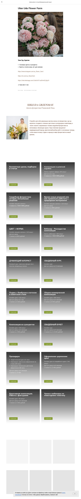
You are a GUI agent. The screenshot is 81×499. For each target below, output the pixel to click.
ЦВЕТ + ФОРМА (16, 229)
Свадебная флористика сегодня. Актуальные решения (20, 198)
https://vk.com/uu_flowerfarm (26, 76)
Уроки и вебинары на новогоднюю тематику (54, 394)
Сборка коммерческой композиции (54, 293)
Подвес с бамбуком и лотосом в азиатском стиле (23, 293)
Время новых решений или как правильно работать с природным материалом (56, 198)
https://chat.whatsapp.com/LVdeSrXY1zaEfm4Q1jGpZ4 (33, 80)
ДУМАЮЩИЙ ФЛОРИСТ (20, 261)
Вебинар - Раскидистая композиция (55, 230)
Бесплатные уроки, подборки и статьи (22, 168)
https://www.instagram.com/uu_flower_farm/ (31, 71)
